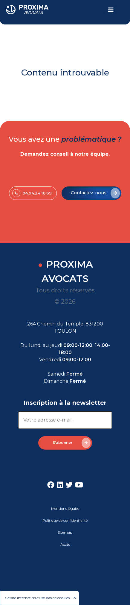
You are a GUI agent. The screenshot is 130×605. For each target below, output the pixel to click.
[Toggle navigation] (111, 10)
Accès (65, 544)
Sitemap (65, 532)
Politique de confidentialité (65, 520)
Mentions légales (65, 508)
